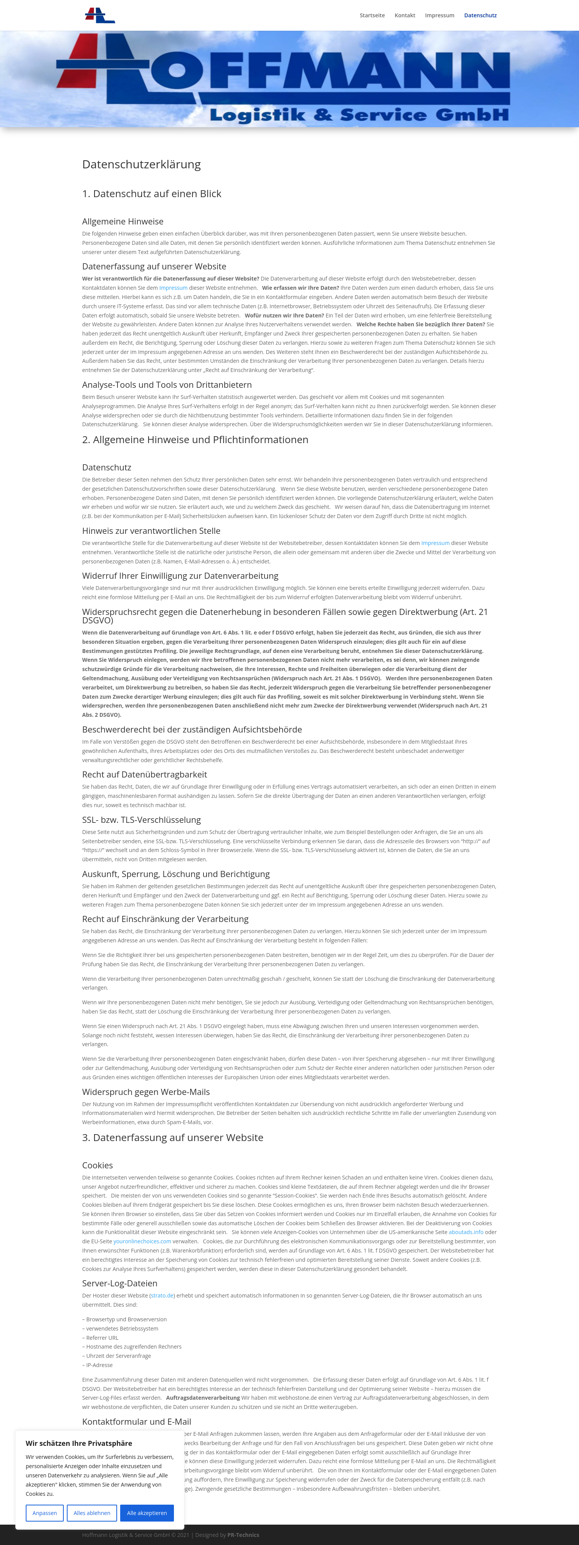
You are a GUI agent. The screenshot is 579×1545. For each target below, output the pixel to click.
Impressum (439, 16)
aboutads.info (466, 1232)
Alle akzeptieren (147, 1513)
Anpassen (45, 1513)
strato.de (162, 1295)
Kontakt (405, 16)
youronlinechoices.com (143, 1241)
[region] (99, 1480)
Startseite (372, 16)
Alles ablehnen (92, 1513)
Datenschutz (480, 16)
